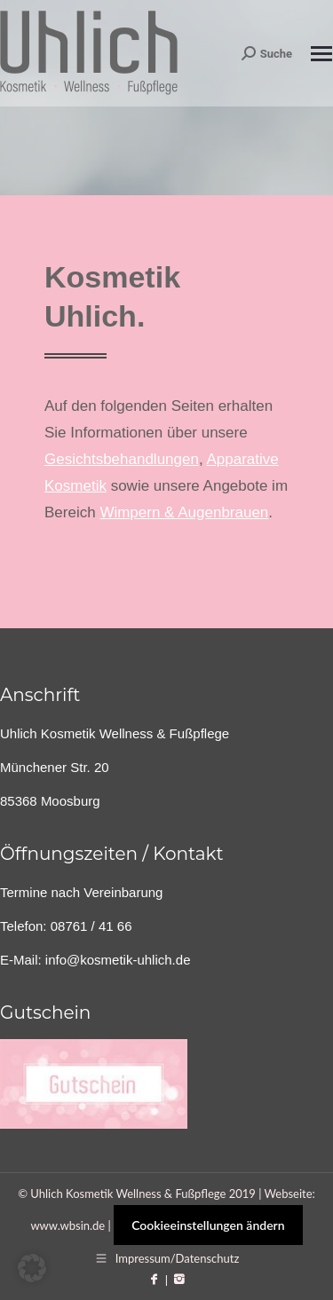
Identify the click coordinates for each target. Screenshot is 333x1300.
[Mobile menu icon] (321, 54)
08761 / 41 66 (91, 926)
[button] (32, 1268)
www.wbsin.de (67, 1225)
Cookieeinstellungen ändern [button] (207, 1225)
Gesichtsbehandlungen (121, 459)
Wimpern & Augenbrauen (183, 512)
